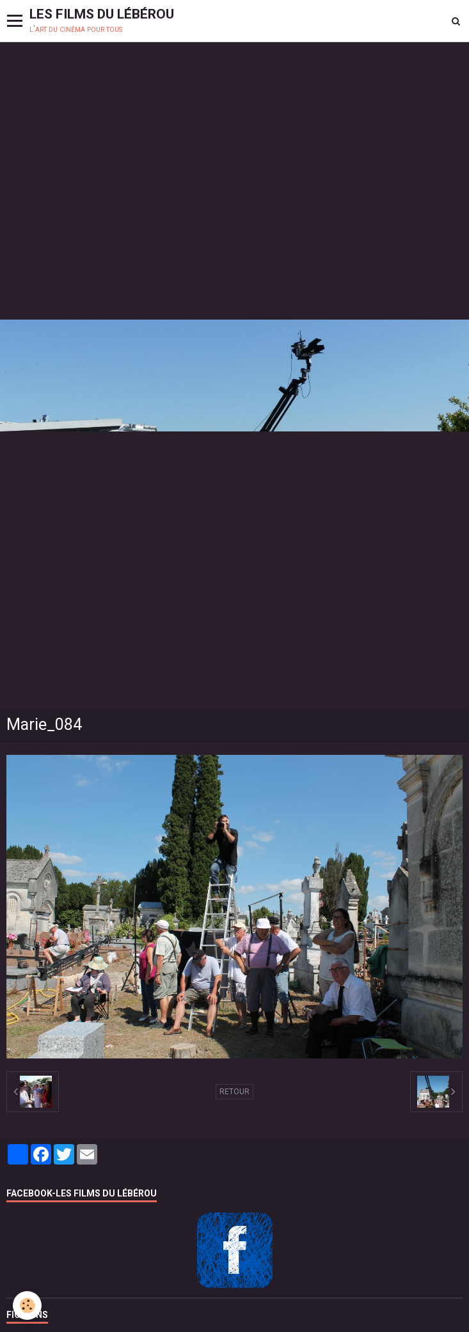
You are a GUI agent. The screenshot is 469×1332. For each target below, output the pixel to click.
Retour (234, 1091)
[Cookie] (27, 1305)
